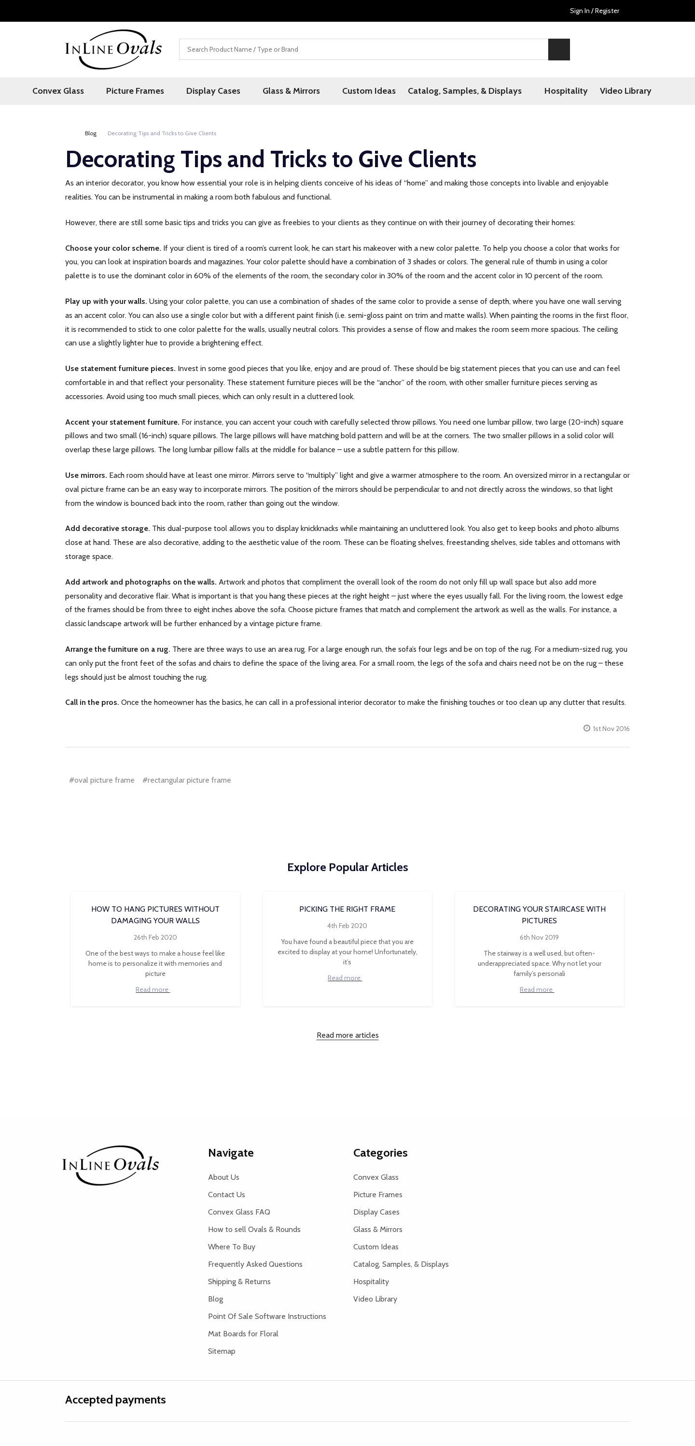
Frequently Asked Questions (255, 1265)
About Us (223, 1178)
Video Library (614, 91)
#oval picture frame (102, 781)
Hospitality (553, 91)
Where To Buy (231, 1247)
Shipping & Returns (239, 1282)
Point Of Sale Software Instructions (267, 1317)
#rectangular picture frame (186, 781)
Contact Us (226, 1195)
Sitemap (222, 1352)
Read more (155, 990)
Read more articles (348, 1036)
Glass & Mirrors (291, 91)
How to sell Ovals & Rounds (254, 1230)
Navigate (231, 1153)
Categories (380, 1153)
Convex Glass (78, 91)
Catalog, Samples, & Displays (459, 91)
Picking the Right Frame (347, 910)
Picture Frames (149, 91)
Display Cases (220, 91)
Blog (215, 1299)
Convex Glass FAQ (239, 1212)
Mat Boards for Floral (243, 1334)
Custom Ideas (362, 91)
